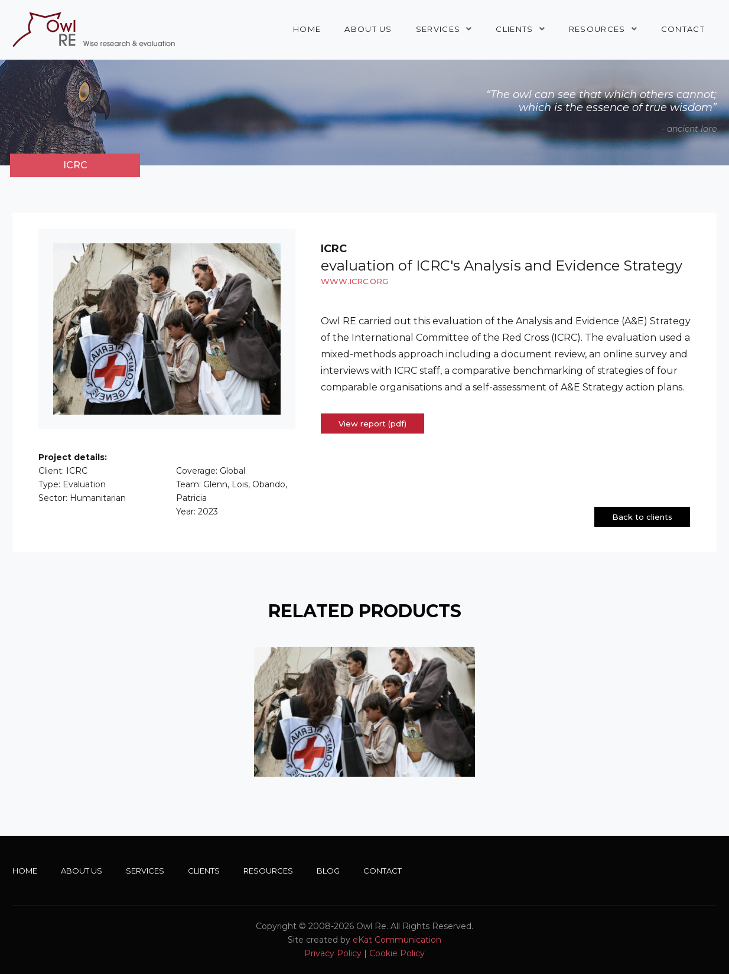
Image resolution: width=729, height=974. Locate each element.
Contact (683, 29)
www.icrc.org (354, 281)
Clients (514, 29)
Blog (328, 870)
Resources (597, 29)
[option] (364, 712)
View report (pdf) (372, 423)
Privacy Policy (333, 953)
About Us (368, 29)
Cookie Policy (397, 953)
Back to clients (642, 517)
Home (307, 29)
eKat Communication (397, 939)
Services (438, 29)
